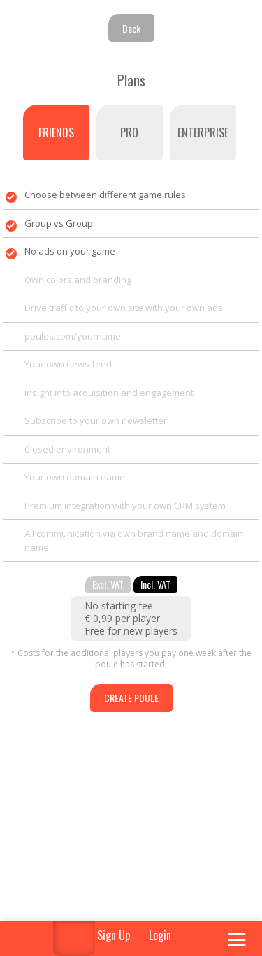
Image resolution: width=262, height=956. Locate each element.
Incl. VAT (155, 584)
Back (131, 28)
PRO (129, 132)
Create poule (131, 697)
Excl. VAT (108, 584)
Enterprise (202, 132)
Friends (56, 132)
